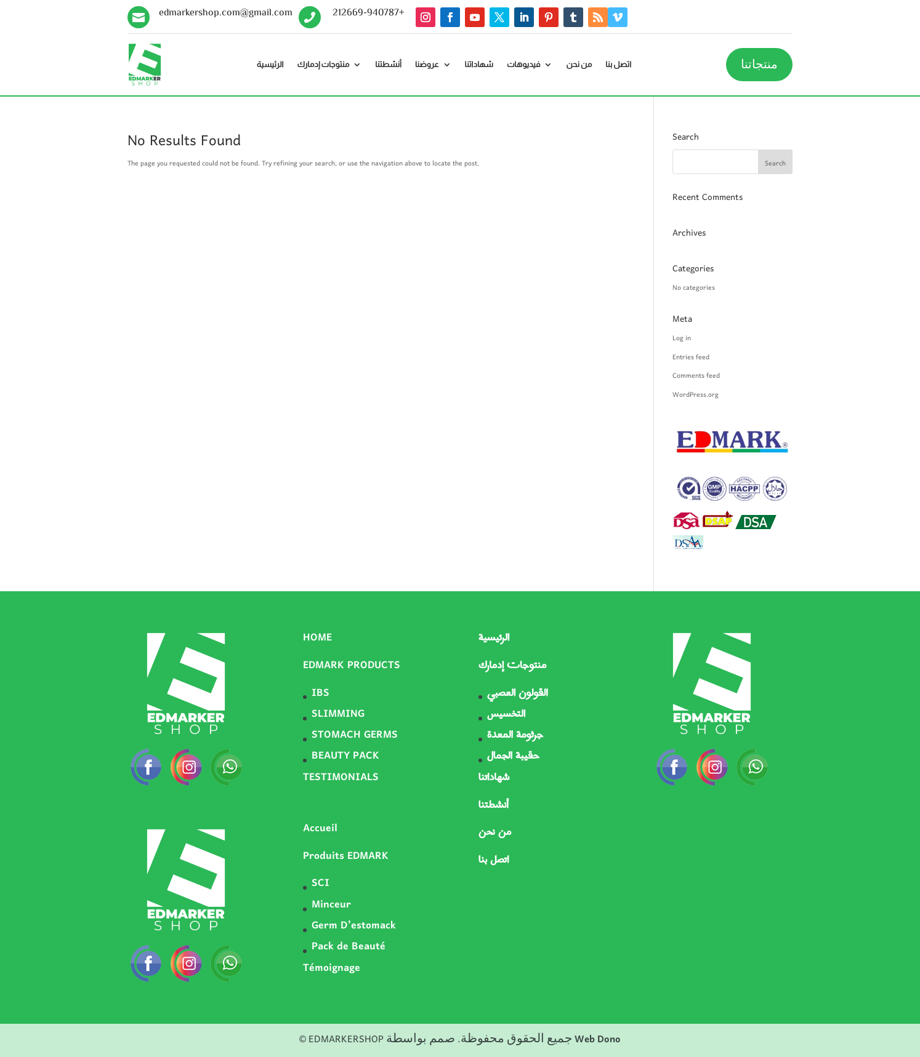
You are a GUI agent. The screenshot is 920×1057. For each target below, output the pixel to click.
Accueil (320, 829)
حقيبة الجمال (513, 756)
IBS (320, 693)
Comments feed (696, 376)
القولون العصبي (517, 693)
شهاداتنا (479, 64)
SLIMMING (338, 714)
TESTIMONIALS (341, 778)
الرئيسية (270, 64)
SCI (320, 883)
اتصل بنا (618, 64)
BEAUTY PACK (345, 756)
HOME (317, 638)
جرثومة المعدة (515, 735)
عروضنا (427, 64)
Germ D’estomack (354, 926)
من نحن (579, 64)
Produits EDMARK (346, 856)
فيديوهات (524, 64)
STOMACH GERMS (355, 735)
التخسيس (506, 714)
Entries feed (690, 357)
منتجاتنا (759, 65)
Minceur (331, 905)
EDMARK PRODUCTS (351, 666)
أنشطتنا (388, 64)
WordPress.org (695, 395)
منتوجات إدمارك (323, 64)
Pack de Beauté (348, 947)
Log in (681, 338)
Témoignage (331, 968)
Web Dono (598, 1039)
